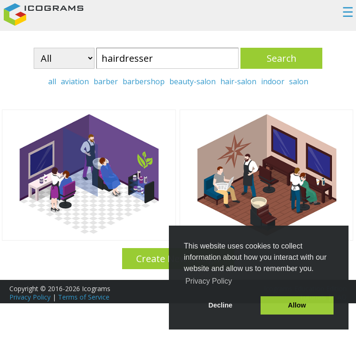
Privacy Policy (30, 297)
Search (282, 58)
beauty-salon (192, 81)
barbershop (144, 81)
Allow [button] (297, 305)
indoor (272, 81)
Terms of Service (83, 297)
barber (106, 81)
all (52, 81)
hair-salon (238, 81)
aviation (75, 81)
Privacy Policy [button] (208, 281)
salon (298, 81)
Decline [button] (220, 305)
